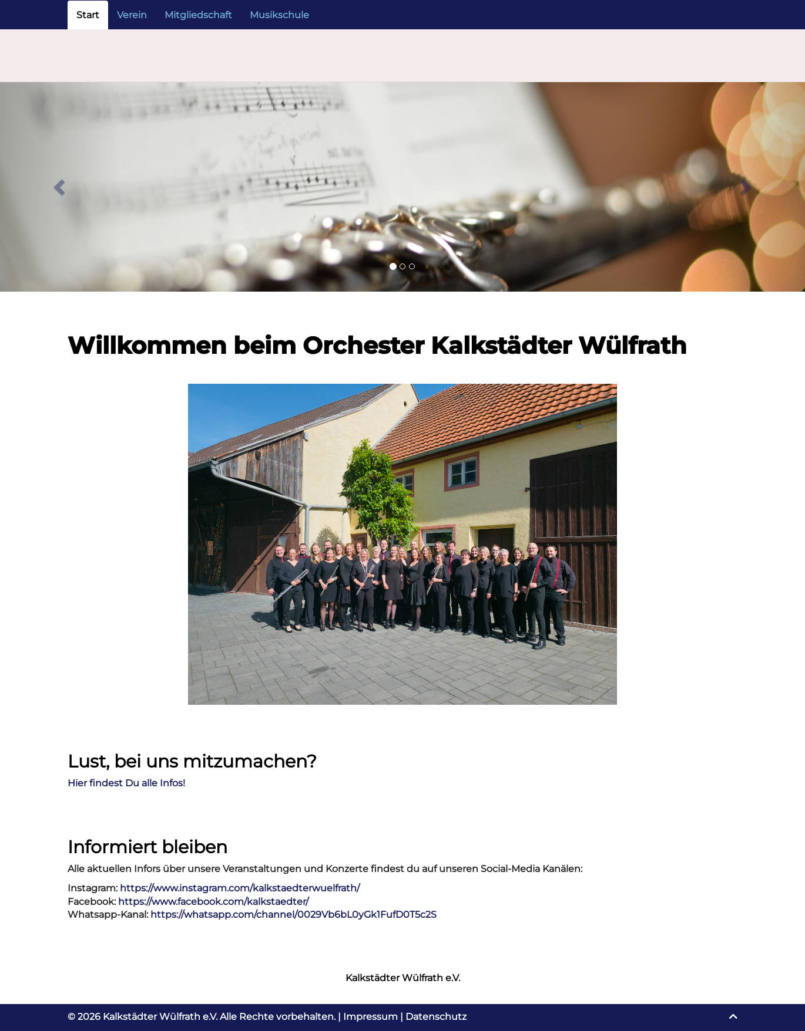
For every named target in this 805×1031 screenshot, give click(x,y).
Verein (132, 15)
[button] (60, 187)
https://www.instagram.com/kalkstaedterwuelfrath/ (240, 888)
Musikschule (279, 15)
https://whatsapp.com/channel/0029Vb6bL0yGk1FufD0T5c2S (293, 914)
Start (87, 15)
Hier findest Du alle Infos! (126, 783)
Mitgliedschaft (198, 15)
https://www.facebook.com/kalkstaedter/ (213, 901)
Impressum (370, 1016)
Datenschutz (436, 1016)
